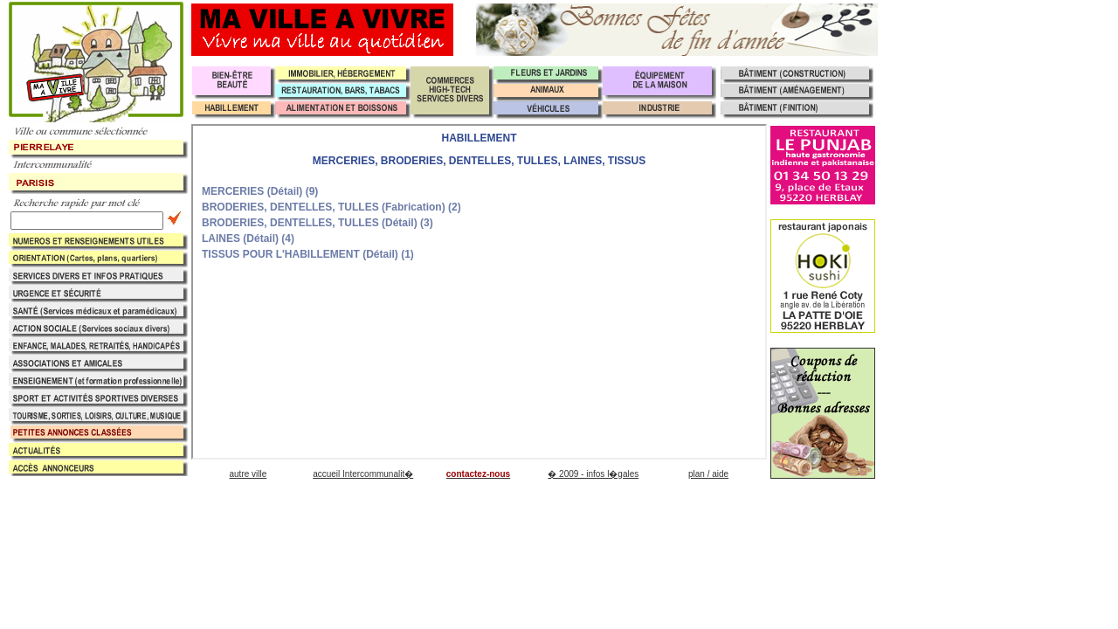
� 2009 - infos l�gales (593, 474)
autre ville (247, 474)
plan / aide (708, 474)
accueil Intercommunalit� (363, 474)
